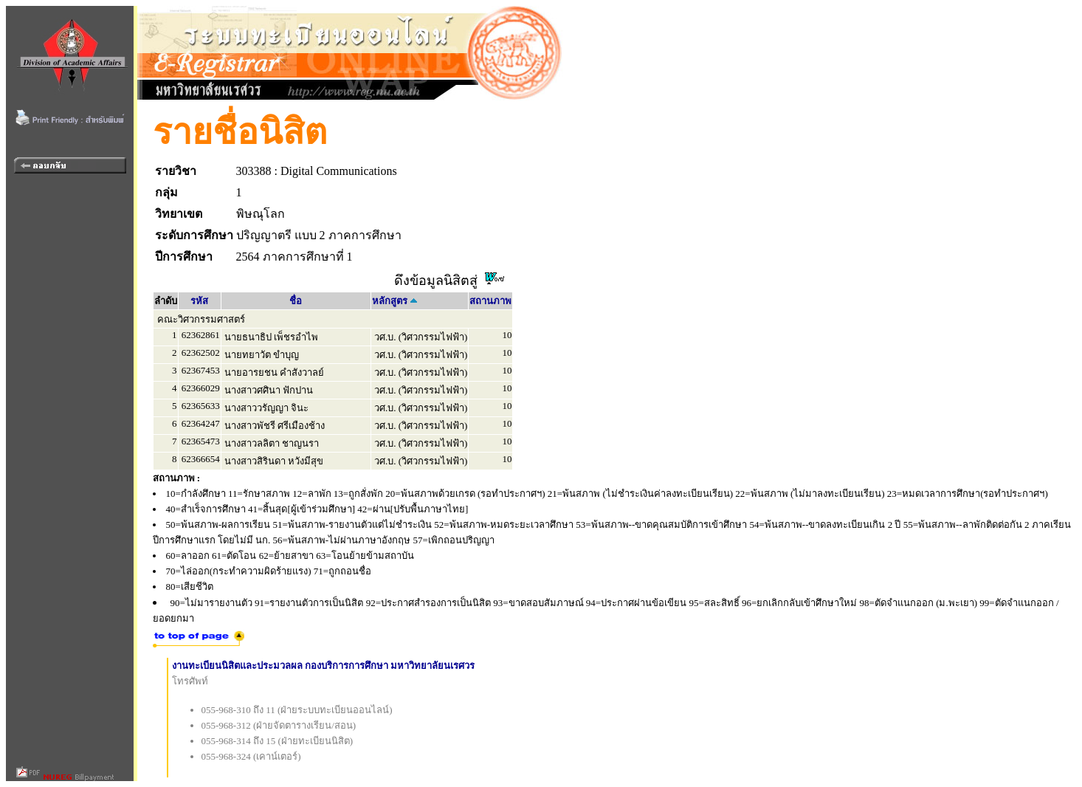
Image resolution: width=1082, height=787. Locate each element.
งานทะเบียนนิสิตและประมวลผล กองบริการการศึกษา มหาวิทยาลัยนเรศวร (323, 665)
